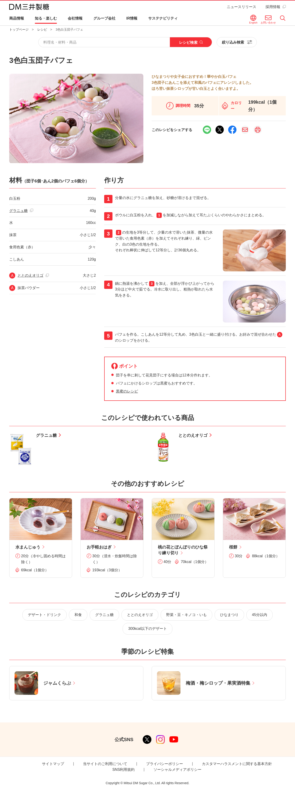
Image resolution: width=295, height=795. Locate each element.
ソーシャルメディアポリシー (177, 770)
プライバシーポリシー (164, 764)
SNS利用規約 (123, 770)
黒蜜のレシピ (127, 391)
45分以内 (259, 615)
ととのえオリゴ (30, 275)
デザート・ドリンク (44, 615)
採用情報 (273, 7)
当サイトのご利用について (105, 764)
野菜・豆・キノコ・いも (186, 615)
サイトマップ (53, 764)
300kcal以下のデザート (147, 629)
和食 (78, 615)
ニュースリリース (241, 7)
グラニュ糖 (18, 211)
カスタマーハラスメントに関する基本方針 (237, 764)
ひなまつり (229, 615)
